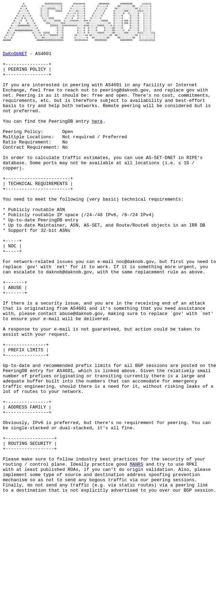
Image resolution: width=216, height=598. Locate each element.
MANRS (136, 559)
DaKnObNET (15, 66)
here (97, 147)
